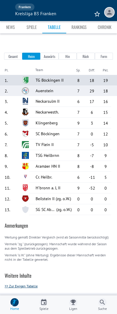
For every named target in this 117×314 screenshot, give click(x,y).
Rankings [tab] (79, 27)
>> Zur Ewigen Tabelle (21, 286)
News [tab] (10, 27)
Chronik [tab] (104, 27)
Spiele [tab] (32, 27)
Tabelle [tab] (54, 27)
